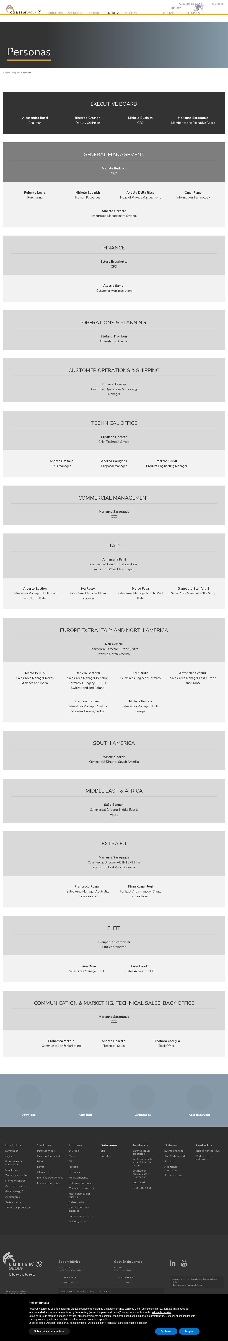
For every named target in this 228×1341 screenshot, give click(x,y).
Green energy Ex (15, 1209)
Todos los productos (18, 1227)
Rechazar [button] (166, 1331)
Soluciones (79, 13)
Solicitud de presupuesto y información (142, 1185)
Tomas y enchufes (16, 1187)
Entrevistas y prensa (82, 1233)
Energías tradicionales (45, 1194)
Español (218, 4)
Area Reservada (143, 1201)
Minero (41, 1175)
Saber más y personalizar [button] (49, 1331)
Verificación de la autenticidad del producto (143, 1172)
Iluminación (12, 1159)
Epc (103, 1159)
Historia (74, 1177)
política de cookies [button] (161, 1312)
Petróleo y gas (46, 1159)
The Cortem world (176, 1165)
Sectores (97, 13)
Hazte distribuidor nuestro (80, 1209)
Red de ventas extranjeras (205, 1166)
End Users (107, 1165)
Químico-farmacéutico (45, 1166)
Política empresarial (81, 1196)
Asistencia (141, 1152)
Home (7, 72)
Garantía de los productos (142, 1160)
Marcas (73, 1165)
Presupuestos (195, 13)
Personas (75, 1183)
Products (170, 1171)
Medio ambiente (79, 1190)
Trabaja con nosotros (82, 1202)
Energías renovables (50, 1203)
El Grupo (74, 1159)
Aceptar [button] (189, 1331)
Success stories (174, 1187)
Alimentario (44, 1187)
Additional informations (172, 1179)
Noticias (134, 13)
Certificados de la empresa (80, 1225)
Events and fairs (174, 1159)
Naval (41, 1181)
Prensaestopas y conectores (16, 1173)
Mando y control (15, 1193)
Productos (58, 13)
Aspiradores (12, 1215)
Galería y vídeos (79, 1239)
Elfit (71, 1171)
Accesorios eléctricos (12, 1201)
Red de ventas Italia (208, 1159)
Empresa (116, 13)
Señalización (13, 1181)
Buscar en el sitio (190, 4)
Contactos (171, 13)
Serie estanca (13, 1221)
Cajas (8, 1165)
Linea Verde (140, 1194)
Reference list (78, 1217)
